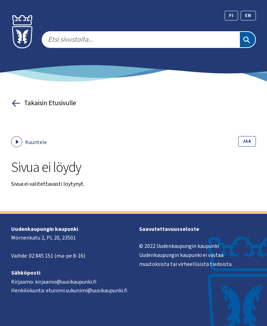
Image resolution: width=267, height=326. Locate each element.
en (248, 15)
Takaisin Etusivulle (43, 103)
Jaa (247, 141)
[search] (140, 39)
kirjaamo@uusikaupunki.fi (65, 282)
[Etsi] (247, 39)
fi (231, 15)
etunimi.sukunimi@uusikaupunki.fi (86, 290)
